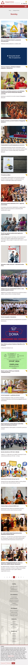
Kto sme (14, 621)
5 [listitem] (11, 577)
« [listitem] (4, 577)
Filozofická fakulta (14, 586)
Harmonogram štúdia (14, 613)
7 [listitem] (16, 577)
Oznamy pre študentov (14, 610)
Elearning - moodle (14, 615)
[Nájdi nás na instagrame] (25, 3)
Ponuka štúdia (14, 597)
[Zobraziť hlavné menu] (25, 6)
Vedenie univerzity (14, 624)
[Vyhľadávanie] (21, 3)
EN (3, 6)
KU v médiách (14, 627)
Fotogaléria (14, 603)
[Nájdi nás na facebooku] (23, 3)
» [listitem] (23, 577)
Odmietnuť (9, 663)
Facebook (14, 636)
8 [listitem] (18, 577)
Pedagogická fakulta (16, 10)
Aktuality (14, 633)
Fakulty (10, 10)
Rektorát (14, 626)
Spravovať (3, 663)
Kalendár (14, 635)
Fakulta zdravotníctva (14, 591)
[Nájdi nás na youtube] (24, 3)
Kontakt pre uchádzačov (14, 601)
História (14, 623)
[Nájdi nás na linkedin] (26, 3)
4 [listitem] (9, 577)
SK (1, 6)
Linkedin (14, 641)
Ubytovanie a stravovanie (14, 600)
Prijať (13, 663)
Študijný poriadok (14, 612)
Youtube (14, 639)
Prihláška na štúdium (14, 598)
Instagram (14, 638)
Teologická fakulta (14, 589)
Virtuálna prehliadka (14, 604)
